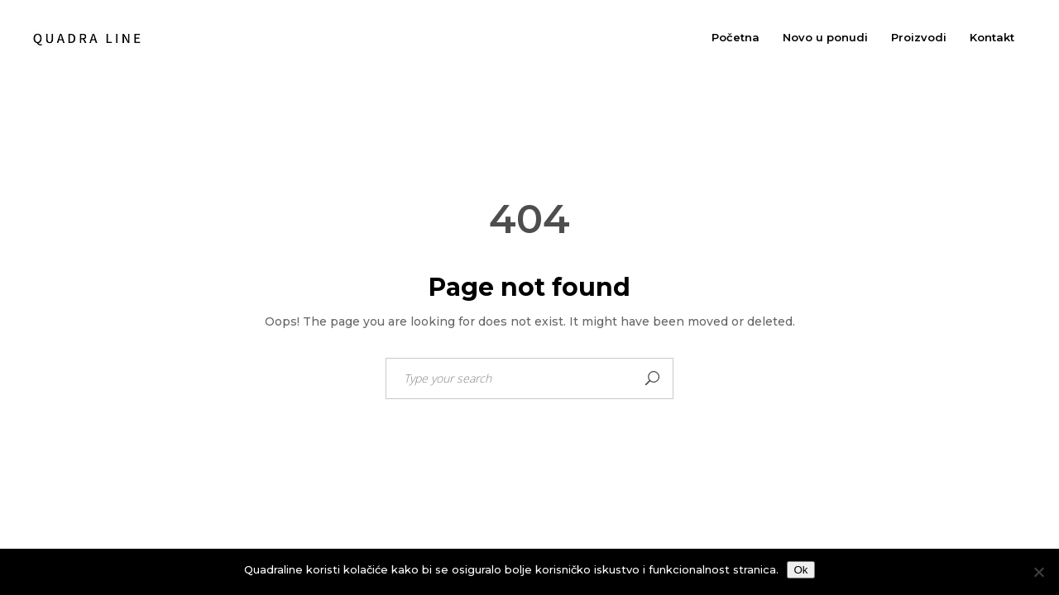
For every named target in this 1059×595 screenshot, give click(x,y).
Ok (800, 570)
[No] (1038, 572)
